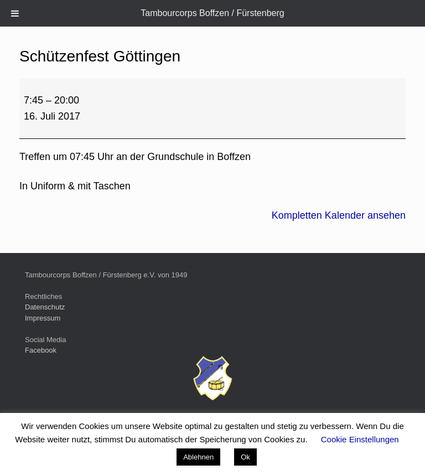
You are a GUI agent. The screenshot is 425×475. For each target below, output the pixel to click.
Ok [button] (245, 457)
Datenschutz (45, 307)
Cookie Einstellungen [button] (360, 439)
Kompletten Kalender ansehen (339, 215)
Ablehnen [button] (198, 457)
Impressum (42, 318)
